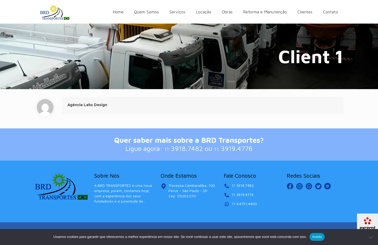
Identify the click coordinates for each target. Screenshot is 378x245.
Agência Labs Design (87, 104)
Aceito (317, 237)
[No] (371, 236)
